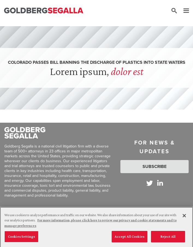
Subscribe (154, 166)
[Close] (184, 218)
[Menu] (183, 11)
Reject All (168, 239)
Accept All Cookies (129, 239)
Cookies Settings (21, 239)
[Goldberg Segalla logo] (43, 11)
